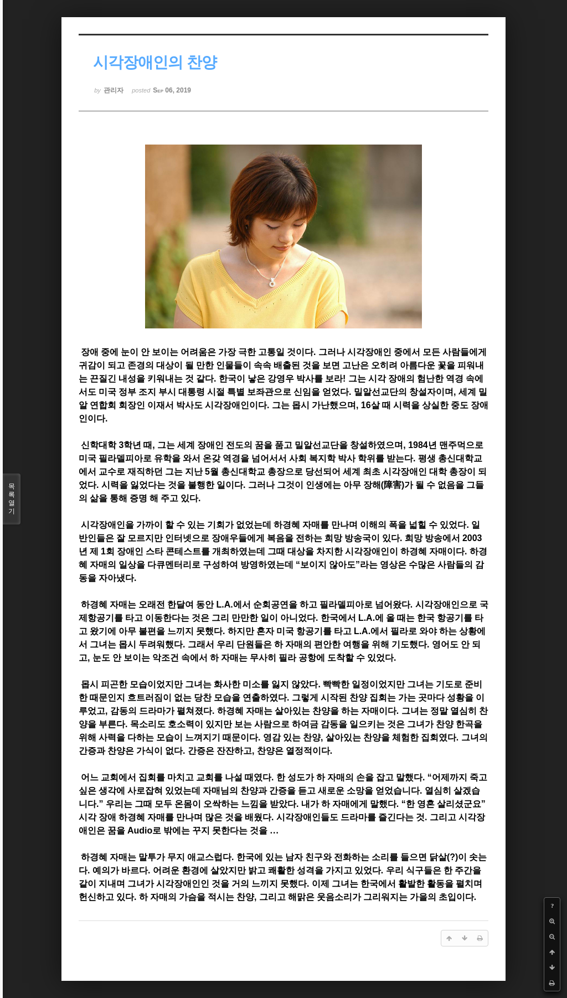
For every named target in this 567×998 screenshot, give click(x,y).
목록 (11, 499)
